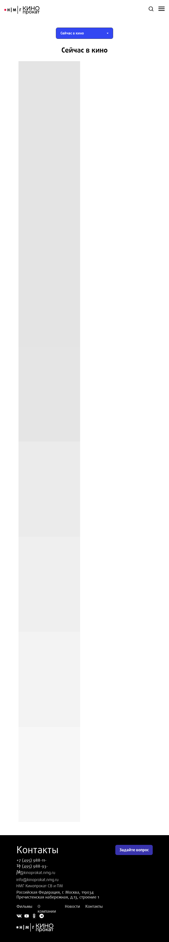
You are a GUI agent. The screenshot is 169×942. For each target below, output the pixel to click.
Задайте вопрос (134, 850)
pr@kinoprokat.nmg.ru (35, 872)
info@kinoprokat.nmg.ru (37, 880)
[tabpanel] (84, 50)
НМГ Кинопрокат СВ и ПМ (39, 886)
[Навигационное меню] (161, 9)
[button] (151, 8)
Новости (72, 906)
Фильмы (24, 906)
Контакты (94, 906)
